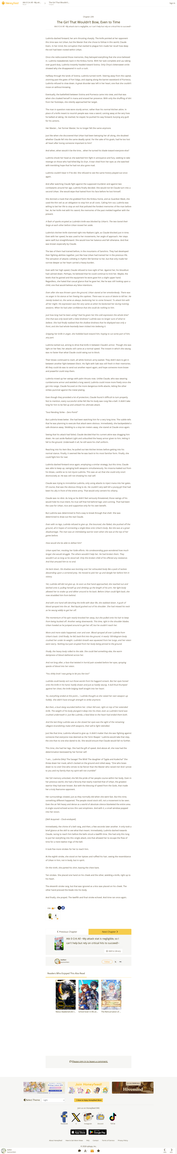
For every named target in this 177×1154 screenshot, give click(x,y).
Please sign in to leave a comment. (88, 1061)
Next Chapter (110, 931)
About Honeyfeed (55, 1140)
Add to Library (113, 951)
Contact (96, 1140)
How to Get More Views (74, 1140)
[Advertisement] (88, 1035)
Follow (107, 962)
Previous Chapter (67, 931)
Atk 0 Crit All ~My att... (32, 2)
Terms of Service (108, 1140)
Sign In (172, 3)
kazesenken (65, 962)
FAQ (87, 1140)
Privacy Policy (123, 1140)
